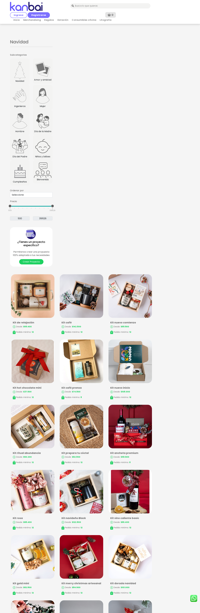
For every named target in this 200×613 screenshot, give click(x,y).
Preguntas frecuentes (118, 571)
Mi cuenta (65, 571)
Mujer (43, 97)
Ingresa (110, 5)
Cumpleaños (20, 172)
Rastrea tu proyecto (117, 580)
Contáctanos (113, 576)
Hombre (20, 122)
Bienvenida (43, 171)
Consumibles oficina (84, 11)
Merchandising (32, 11)
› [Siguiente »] (108, 547)
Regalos (49, 11)
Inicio (16, 11)
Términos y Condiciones (73, 576)
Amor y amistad (43, 71)
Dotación (63, 11)
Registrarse (130, 5)
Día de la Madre (43, 122)
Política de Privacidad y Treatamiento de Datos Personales (73, 585)
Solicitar (168, 584)
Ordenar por (17, 190)
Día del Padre (20, 147)
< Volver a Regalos (20, 20)
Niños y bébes (43, 147)
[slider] (10, 206)
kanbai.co (106, 607)
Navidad (20, 72)
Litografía (105, 11)
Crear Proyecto (31, 261)
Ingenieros (20, 97)
